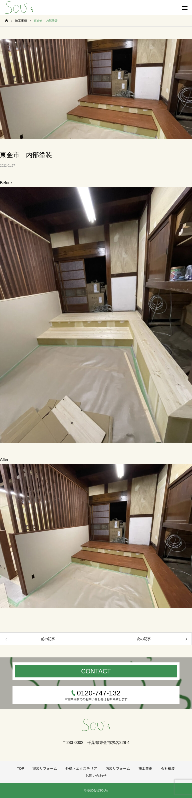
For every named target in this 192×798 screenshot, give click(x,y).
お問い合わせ (96, 775)
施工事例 (145, 768)
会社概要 (168, 768)
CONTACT (96, 671)
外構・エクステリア (81, 768)
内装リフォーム (118, 768)
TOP (20, 768)
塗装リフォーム (44, 768)
